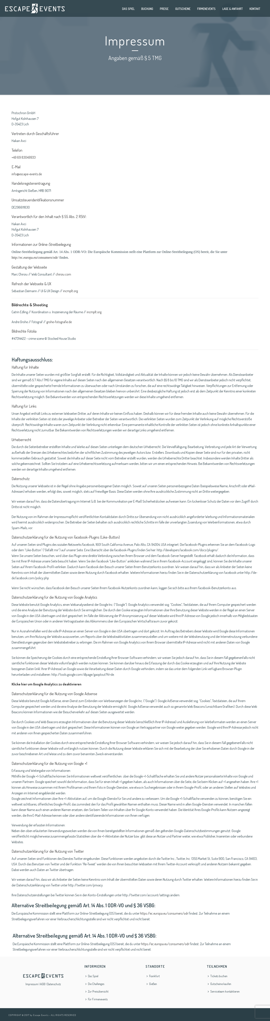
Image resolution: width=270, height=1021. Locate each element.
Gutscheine (182, 9)
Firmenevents (206, 9)
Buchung (147, 9)
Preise (164, 9)
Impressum (32, 984)
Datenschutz (54, 984)
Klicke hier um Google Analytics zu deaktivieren (46, 684)
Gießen (152, 984)
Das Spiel (128, 9)
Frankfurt (153, 976)
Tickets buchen (217, 976)
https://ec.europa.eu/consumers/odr (164, 913)
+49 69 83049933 (24, 157)
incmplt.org (70, 291)
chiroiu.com (63, 274)
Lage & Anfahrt (232, 9)
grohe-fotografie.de (59, 322)
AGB (42, 984)
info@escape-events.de (27, 174)
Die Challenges (94, 984)
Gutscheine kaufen (219, 984)
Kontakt (255, 9)
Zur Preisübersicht (96, 991)
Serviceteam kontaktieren (224, 991)
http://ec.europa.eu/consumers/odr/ (35, 257)
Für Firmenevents (96, 999)
